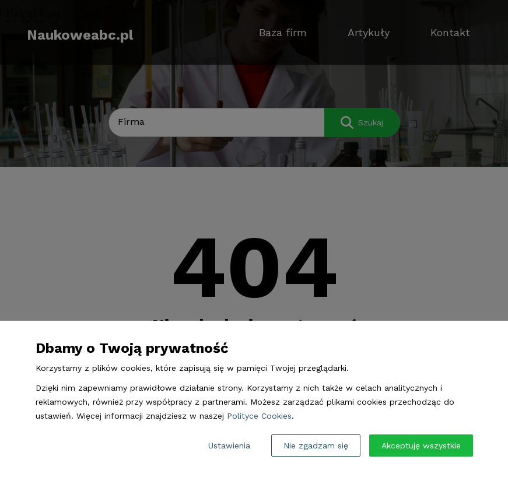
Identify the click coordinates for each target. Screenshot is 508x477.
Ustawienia (229, 445)
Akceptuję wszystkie (421, 445)
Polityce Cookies (259, 415)
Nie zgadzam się (315, 445)
